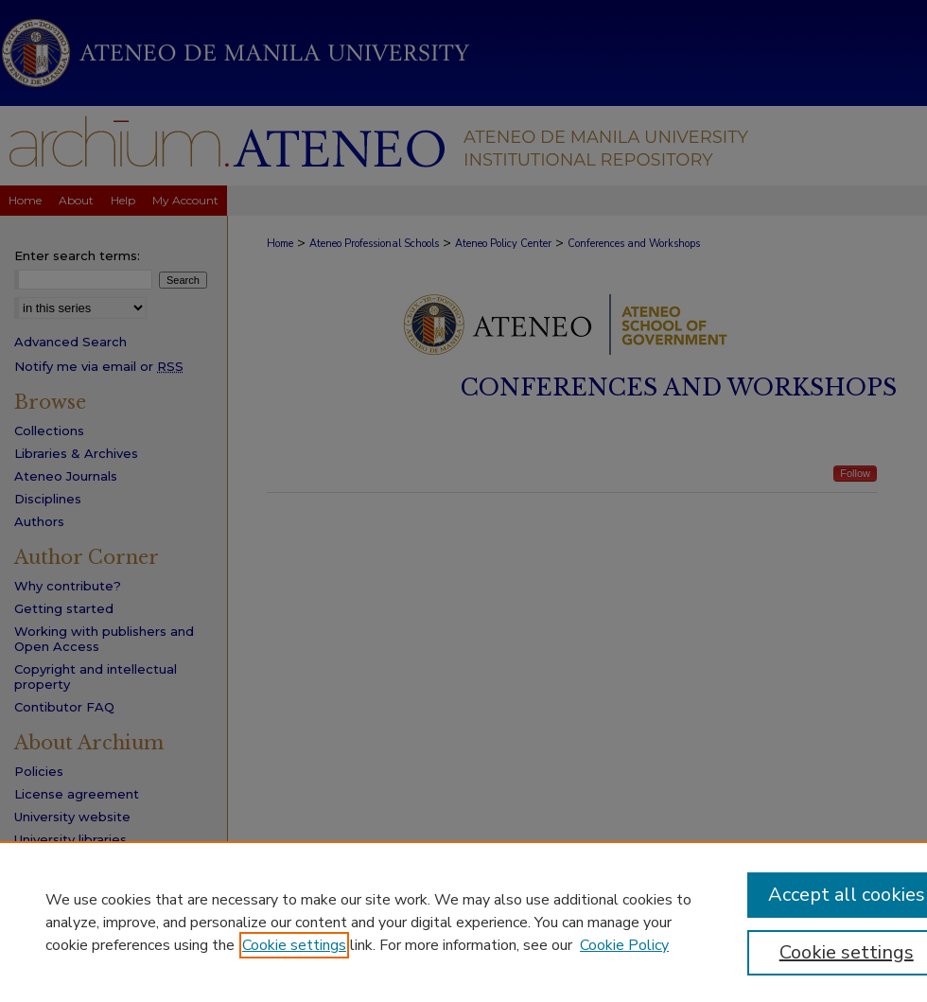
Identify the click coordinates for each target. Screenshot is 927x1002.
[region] (463, 921)
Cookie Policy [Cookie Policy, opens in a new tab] (624, 945)
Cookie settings (294, 945)
